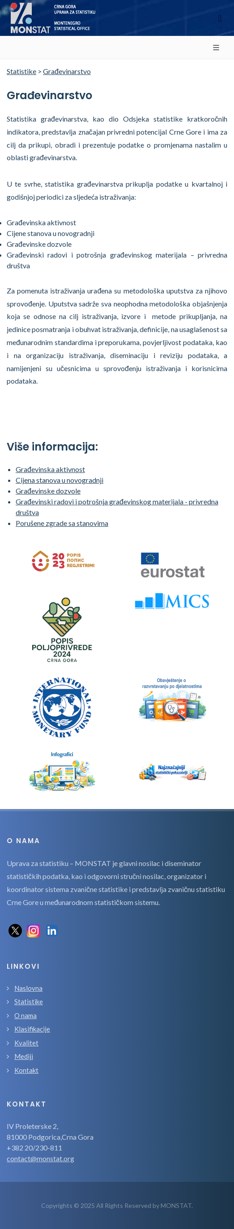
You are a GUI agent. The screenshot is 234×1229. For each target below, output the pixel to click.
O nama (25, 1015)
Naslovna (28, 988)
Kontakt (26, 1070)
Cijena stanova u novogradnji (59, 480)
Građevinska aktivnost (50, 469)
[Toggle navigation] (220, 18)
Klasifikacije (32, 1029)
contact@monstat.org (40, 1158)
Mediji (23, 1056)
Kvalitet (26, 1043)
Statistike (21, 71)
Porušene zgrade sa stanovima (62, 523)
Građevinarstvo (67, 71)
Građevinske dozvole (48, 490)
